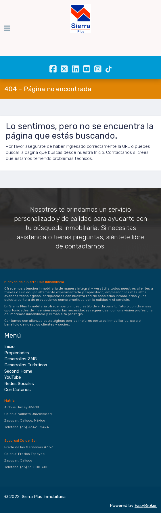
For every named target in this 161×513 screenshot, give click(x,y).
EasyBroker (146, 505)
